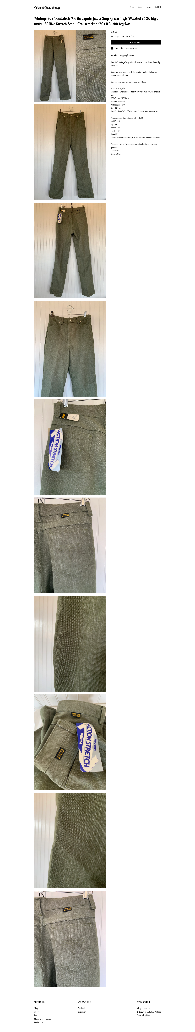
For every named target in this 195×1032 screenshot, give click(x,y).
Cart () (158, 7)
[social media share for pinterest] (122, 48)
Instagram (82, 1012)
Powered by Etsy (143, 1015)
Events (148, 7)
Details (114, 55)
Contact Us (38, 1022)
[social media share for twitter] (117, 48)
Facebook (81, 1008)
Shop (132, 7)
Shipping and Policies (42, 1019)
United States (125, 36)
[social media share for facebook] (112, 48)
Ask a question (131, 48)
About (140, 7)
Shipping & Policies (127, 55)
